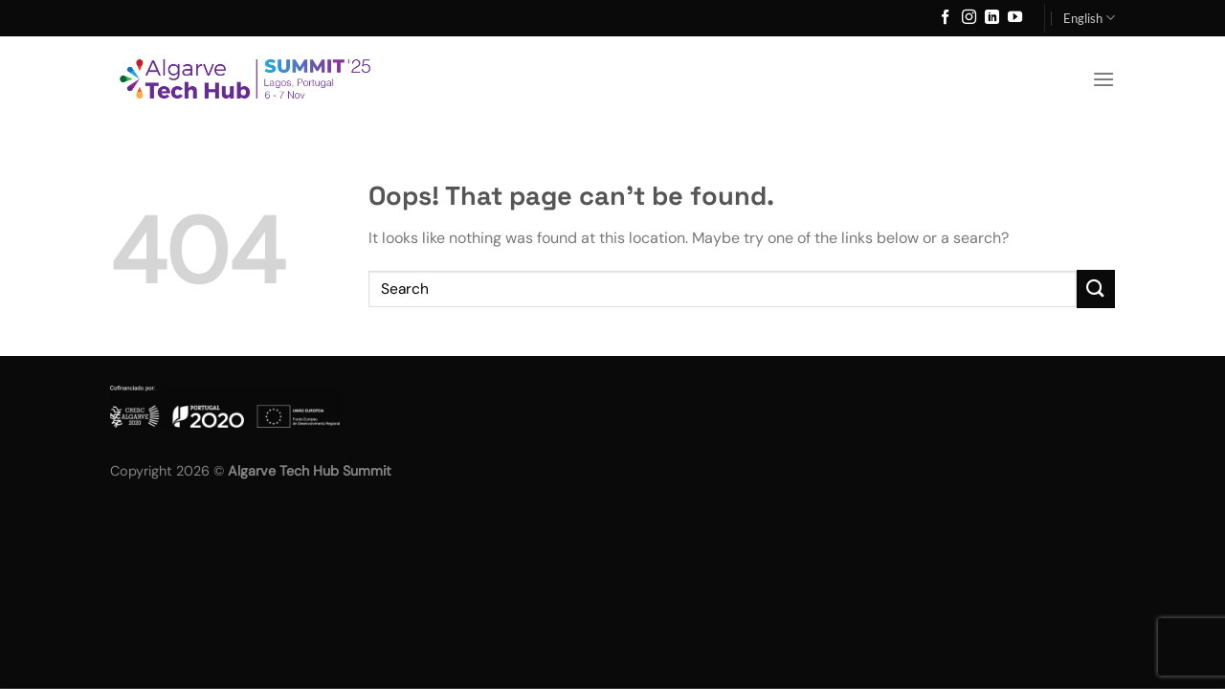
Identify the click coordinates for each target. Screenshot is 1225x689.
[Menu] (1103, 79)
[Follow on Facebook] (945, 18)
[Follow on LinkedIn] (992, 18)
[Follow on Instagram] (969, 18)
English (1089, 18)
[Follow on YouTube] (1015, 18)
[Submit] (1096, 288)
